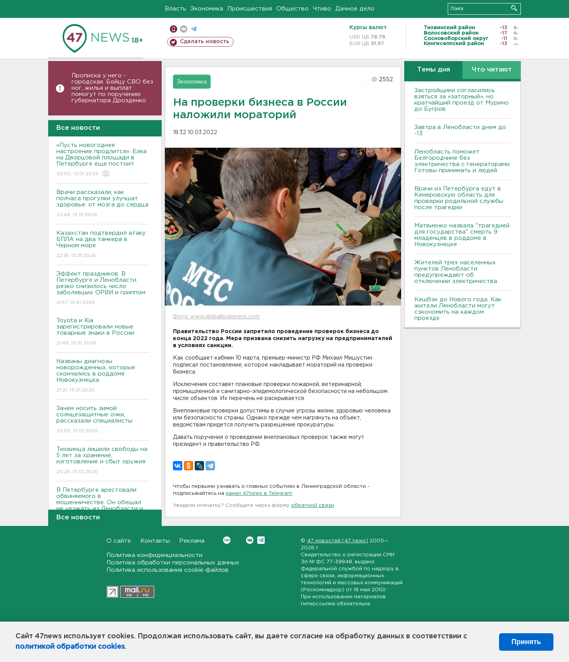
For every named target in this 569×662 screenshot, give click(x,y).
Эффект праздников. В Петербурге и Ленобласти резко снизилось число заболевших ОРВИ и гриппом (102, 288)
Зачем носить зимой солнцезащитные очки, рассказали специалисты (102, 420)
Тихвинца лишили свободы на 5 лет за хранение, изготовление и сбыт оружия (102, 461)
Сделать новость (204, 41)
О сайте (118, 540)
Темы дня (433, 70)
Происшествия (249, 8)
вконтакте (183, 29)
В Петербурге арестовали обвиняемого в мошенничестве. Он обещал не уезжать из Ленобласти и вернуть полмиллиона (102, 507)
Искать (514, 8)
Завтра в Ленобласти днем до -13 (460, 130)
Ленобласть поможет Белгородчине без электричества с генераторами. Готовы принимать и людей (462, 161)
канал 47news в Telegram (259, 493)
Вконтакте (226, 540)
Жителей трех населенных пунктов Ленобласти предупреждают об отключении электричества (455, 272)
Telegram (261, 540)
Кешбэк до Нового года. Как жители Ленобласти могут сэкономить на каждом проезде (457, 309)
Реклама (191, 540)
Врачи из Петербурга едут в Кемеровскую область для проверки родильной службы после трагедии (458, 198)
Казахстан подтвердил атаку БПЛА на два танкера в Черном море (102, 245)
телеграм (193, 29)
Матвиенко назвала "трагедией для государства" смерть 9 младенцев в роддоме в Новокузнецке (462, 235)
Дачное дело (354, 8)
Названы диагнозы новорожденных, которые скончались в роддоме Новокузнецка (102, 376)
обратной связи (312, 505)
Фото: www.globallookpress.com (216, 316)
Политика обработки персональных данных (172, 562)
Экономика (206, 8)
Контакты (155, 540)
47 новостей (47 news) (337, 541)
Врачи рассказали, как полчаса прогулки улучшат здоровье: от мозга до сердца (102, 204)
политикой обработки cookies (70, 647)
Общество (292, 8)
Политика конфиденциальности (154, 555)
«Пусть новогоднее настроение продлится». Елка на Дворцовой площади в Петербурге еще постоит (102, 160)
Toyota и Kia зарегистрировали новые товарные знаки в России (102, 332)
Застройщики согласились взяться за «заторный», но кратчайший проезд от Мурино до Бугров (461, 100)
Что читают (492, 70)
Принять (526, 642)
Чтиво (322, 8)
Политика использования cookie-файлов (167, 570)
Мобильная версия (173, 29)
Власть (175, 8)
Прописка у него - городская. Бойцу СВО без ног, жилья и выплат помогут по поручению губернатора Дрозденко (112, 88)
